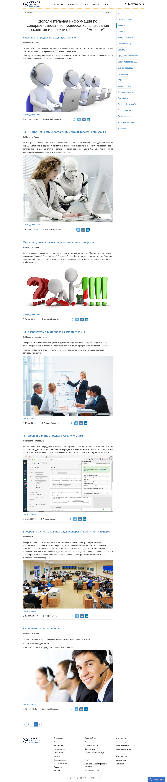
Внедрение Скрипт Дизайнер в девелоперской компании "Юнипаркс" (67, 531)
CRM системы (121, 760)
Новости (121, 26)
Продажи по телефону (128, 56)
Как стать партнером (92, 770)
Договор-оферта (122, 742)
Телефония (120, 764)
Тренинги (122, 128)
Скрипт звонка (124, 86)
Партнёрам (123, 98)
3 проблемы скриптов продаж (42, 628)
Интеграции (123, 74)
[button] (156, 779)
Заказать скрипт (125, 110)
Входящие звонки (125, 92)
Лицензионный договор (124, 749)
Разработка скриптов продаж (95, 753)
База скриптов (90, 749)
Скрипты (122, 50)
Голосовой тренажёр (127, 104)
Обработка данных (122, 745)
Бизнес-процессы (125, 68)
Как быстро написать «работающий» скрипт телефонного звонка (64, 132)
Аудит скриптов (125, 116)
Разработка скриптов (127, 44)
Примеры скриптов (91, 745)
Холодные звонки (125, 38)
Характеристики (59, 749)
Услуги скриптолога (126, 122)
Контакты (57, 770)
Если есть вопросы (60, 763)
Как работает (58, 4)
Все (119, 14)
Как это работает (60, 760)
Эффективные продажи (128, 62)
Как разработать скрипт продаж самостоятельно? (54, 331)
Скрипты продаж (125, 20)
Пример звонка (90, 742)
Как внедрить (58, 745)
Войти (106, 4)
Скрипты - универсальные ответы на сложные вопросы (58, 242)
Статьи (56, 742)
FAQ (120, 80)
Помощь (96, 4)
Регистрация (58, 753)
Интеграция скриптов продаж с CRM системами (53, 435)
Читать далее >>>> (31, 114)
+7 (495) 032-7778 (133, 3)
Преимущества (73, 4)
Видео (121, 32)
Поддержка (58, 767)
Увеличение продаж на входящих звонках (49, 37)
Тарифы (86, 4)
